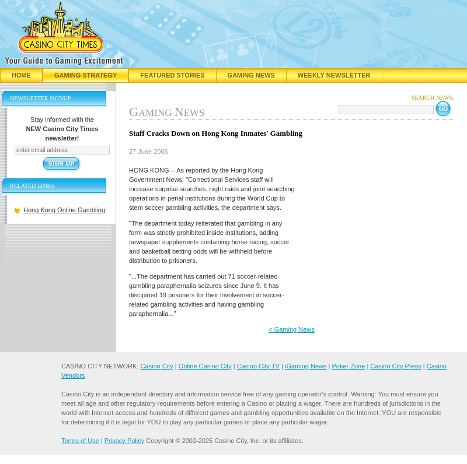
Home (21, 75)
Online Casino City (205, 366)
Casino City (156, 366)
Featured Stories (172, 75)
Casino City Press (395, 366)
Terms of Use (80, 440)
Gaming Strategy (85, 75)
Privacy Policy (124, 440)
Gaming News (251, 75)
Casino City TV (258, 366)
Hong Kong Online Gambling (64, 209)
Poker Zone (348, 366)
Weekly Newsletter (334, 75)
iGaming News (306, 366)
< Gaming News (292, 329)
